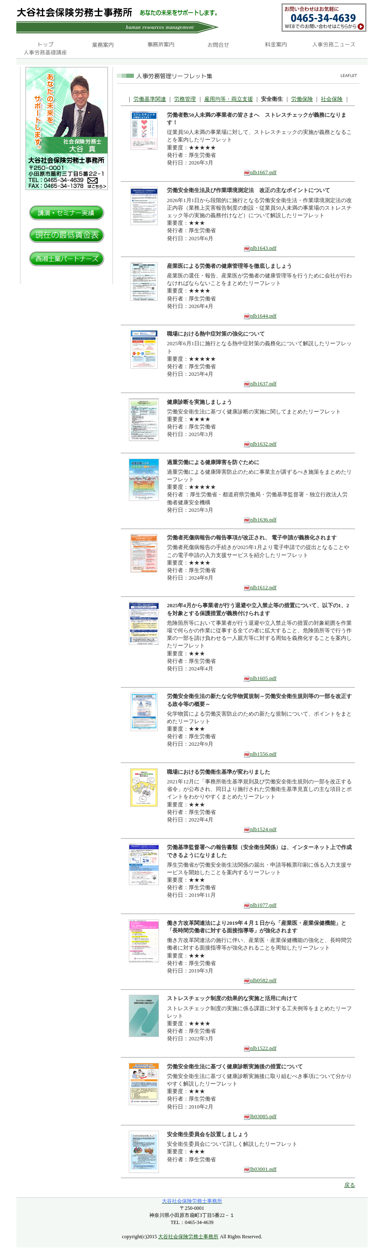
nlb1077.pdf (259, 905)
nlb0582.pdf (259, 980)
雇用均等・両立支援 (228, 99)
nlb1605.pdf (259, 678)
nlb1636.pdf (259, 519)
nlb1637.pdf (259, 383)
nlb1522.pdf (259, 1048)
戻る (349, 1185)
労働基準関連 (149, 99)
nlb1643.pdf (259, 248)
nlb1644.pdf (259, 316)
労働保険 (302, 99)
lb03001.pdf (259, 1169)
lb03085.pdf (259, 1116)
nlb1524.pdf (259, 829)
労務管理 (185, 99)
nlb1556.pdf (259, 754)
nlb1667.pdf (259, 172)
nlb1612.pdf (259, 587)
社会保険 (332, 99)
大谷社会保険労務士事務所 (188, 1237)
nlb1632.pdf (259, 444)
